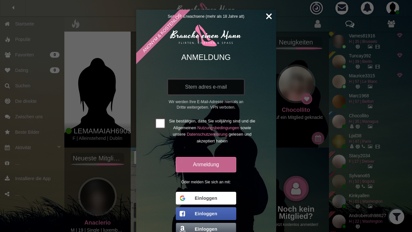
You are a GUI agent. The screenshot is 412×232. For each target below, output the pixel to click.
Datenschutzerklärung (207, 134)
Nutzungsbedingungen (218, 127)
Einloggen (198, 198)
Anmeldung (206, 164)
